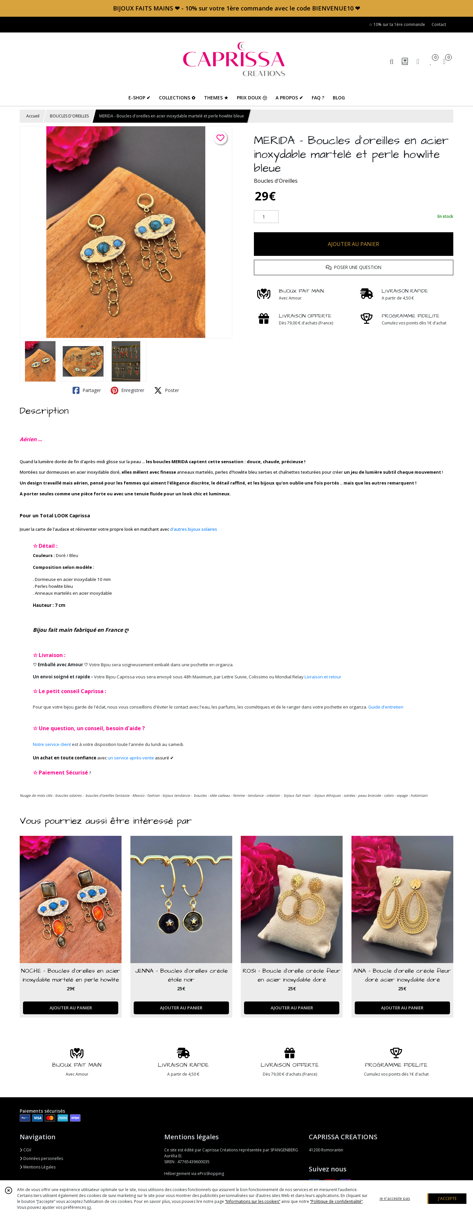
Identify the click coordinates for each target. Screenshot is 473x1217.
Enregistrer (127, 390)
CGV (25, 1150)
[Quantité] (266, 216)
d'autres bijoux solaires (193, 529)
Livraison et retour (322, 677)
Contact (439, 24)
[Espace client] (418, 61)
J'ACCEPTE (447, 1198)
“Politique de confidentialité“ (336, 1201)
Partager (87, 390)
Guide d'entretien (385, 707)
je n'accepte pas (395, 1198)
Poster (166, 390)
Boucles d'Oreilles (276, 180)
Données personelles (41, 1158)
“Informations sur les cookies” (252, 1201)
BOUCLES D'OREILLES (69, 116)
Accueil (32, 116)
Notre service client (52, 744)
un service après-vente (131, 758)
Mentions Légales (38, 1167)
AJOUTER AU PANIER (353, 244)
